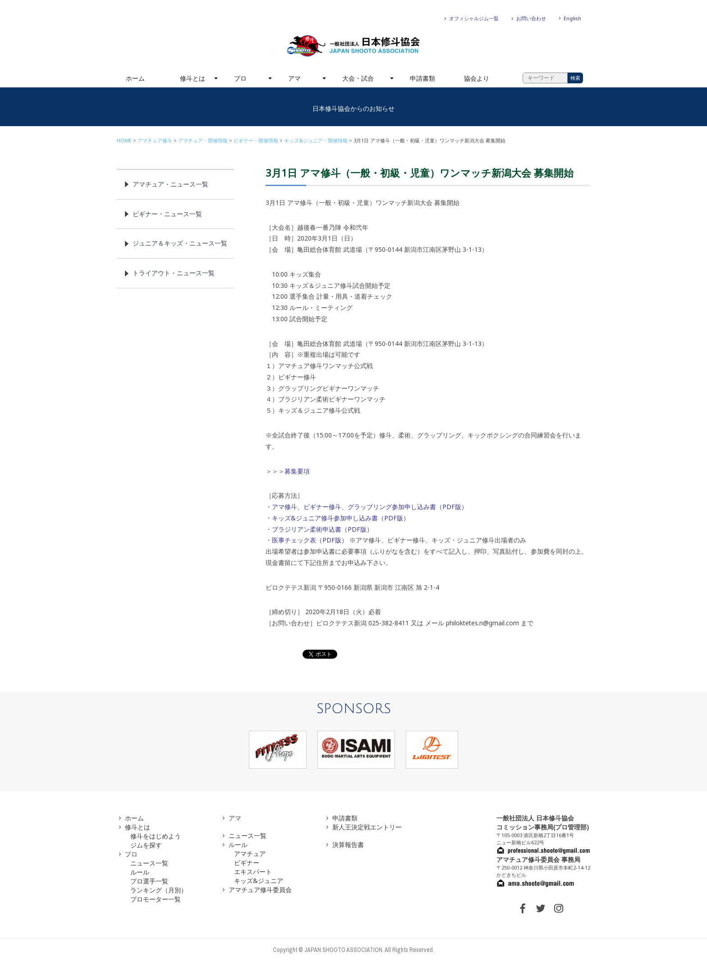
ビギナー (246, 862)
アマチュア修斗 (155, 140)
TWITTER (540, 908)
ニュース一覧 (149, 863)
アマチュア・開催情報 (203, 140)
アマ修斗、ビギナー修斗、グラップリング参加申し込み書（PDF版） (370, 506)
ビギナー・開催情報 (256, 140)
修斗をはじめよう (155, 836)
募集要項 (297, 471)
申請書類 (422, 78)
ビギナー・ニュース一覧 (167, 214)
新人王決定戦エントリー (367, 827)
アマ (294, 78)
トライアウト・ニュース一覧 (174, 273)
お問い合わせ (531, 18)
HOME (124, 140)
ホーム (135, 78)
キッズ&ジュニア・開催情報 (316, 140)
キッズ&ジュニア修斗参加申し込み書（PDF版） (340, 518)
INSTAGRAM (558, 908)
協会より (476, 78)
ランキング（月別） (158, 890)
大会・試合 (358, 78)
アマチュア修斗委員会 (260, 889)
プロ (240, 78)
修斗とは (192, 78)
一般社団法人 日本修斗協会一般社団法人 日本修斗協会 (353, 46)
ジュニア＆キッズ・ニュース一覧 (180, 243)
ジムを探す (146, 845)
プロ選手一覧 (149, 881)
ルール (139, 872)
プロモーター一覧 (155, 899)
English (572, 18)
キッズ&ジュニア (258, 880)
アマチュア (250, 853)
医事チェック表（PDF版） (310, 540)
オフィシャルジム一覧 (474, 18)
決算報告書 (348, 844)
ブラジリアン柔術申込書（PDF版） (322, 529)
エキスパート (253, 871)
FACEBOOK (522, 908)
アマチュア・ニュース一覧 (170, 184)
